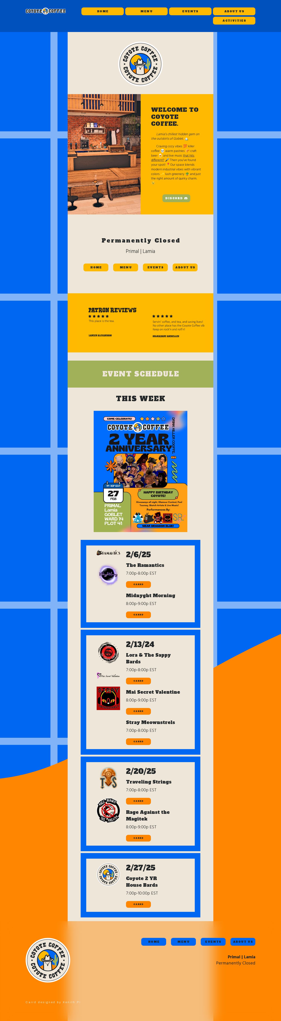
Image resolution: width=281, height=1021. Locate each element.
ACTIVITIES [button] (234, 21)
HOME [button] (103, 11)
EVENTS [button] (190, 11)
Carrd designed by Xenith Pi (53, 1002)
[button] (176, 198)
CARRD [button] (138, 584)
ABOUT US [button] (234, 11)
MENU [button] (146, 11)
